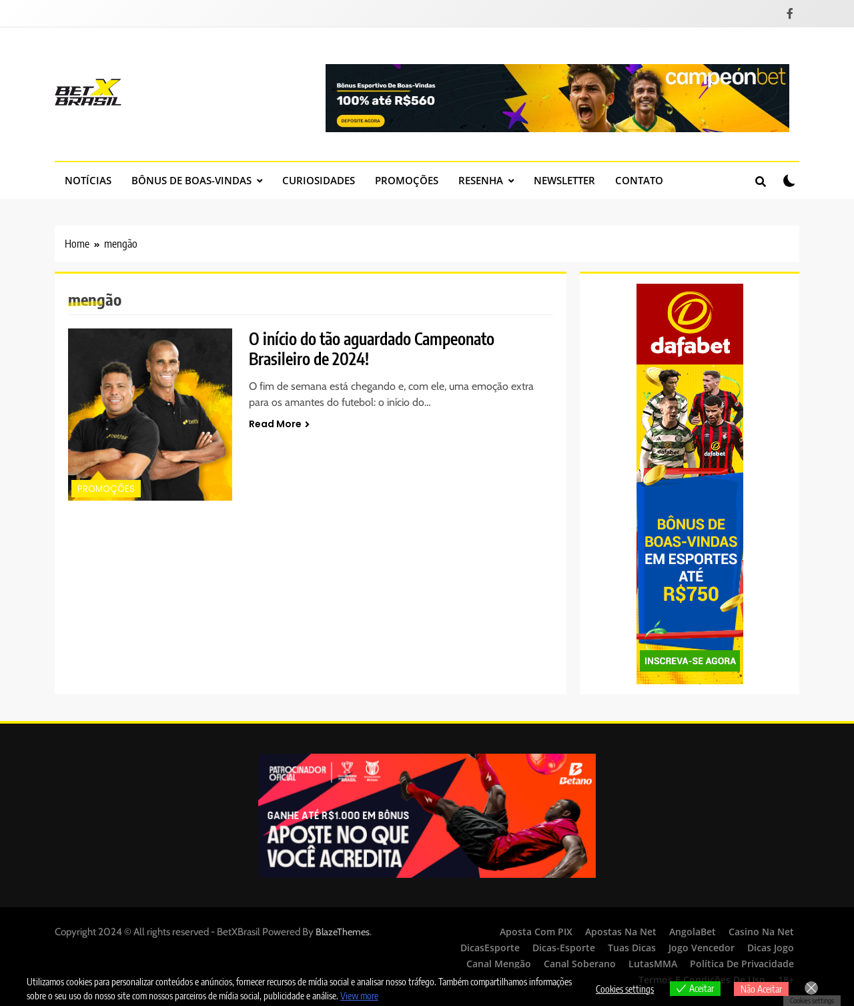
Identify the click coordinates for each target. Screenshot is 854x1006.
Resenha (480, 180)
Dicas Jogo (770, 947)
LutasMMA (652, 963)
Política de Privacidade (742, 963)
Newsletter (564, 180)
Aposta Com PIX (536, 931)
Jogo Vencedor (702, 947)
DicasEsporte (490, 947)
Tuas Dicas (632, 947)
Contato (639, 180)
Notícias (88, 180)
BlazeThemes (343, 932)
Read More (279, 424)
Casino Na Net (761, 931)
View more (359, 995)
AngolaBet (692, 931)
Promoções (406, 180)
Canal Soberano (580, 963)
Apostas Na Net (621, 931)
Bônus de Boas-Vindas (191, 180)
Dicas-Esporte (563, 947)
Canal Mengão (498, 963)
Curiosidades (318, 180)
